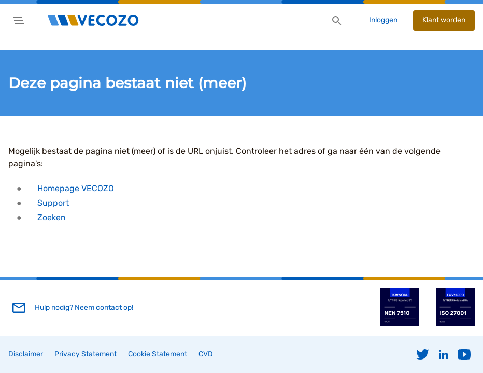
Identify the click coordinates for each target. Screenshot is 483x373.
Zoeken (51, 217)
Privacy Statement (85, 354)
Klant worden (443, 20)
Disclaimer (25, 354)
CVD (205, 354)
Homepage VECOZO (75, 188)
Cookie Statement (157, 354)
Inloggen (383, 20)
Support (53, 203)
